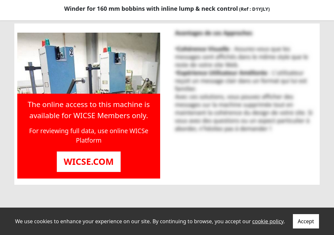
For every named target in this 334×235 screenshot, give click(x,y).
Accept (306, 221)
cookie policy (267, 221)
